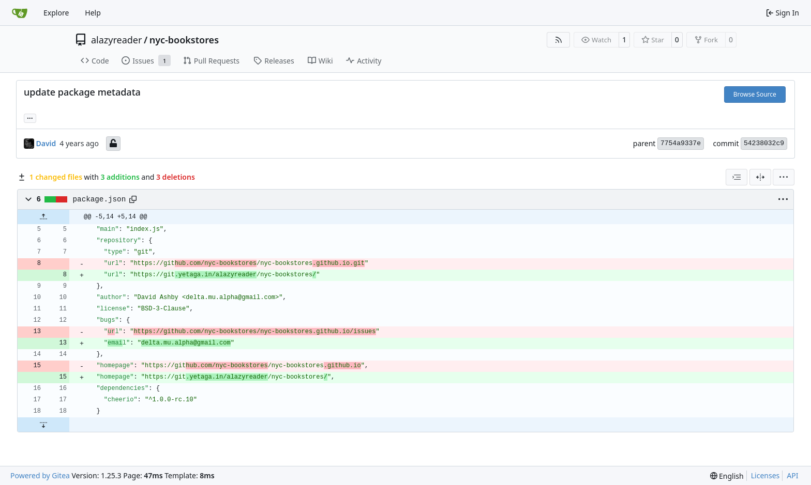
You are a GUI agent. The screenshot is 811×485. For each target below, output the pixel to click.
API (792, 475)
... (30, 117)
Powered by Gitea (40, 475)
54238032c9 (764, 143)
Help (93, 13)
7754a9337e (680, 143)
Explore (56, 13)
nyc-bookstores (184, 40)
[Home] (19, 13)
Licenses (765, 475)
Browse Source (754, 94)
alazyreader (116, 40)
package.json (99, 199)
